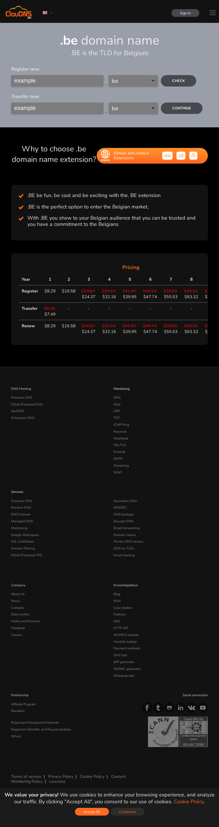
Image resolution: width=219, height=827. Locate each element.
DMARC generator (127, 669)
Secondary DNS (125, 501)
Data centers (20, 614)
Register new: (25, 69)
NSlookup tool (123, 675)
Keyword (120, 431)
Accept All (92, 811)
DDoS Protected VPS (26, 555)
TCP (116, 417)
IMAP (117, 472)
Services (17, 491)
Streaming (121, 465)
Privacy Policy (60, 776)
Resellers (18, 710)
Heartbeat (120, 438)
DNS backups (123, 514)
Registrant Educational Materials (35, 722)
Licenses (57, 781)
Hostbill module (125, 641)
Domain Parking (23, 548)
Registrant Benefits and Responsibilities (41, 729)
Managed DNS (22, 521)
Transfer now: (25, 96)
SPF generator (123, 662)
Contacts (17, 607)
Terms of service (26, 776)
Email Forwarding (126, 528)
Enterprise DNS (23, 417)
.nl (181, 154)
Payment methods (127, 648)
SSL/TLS (119, 445)
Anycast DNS (123, 521)
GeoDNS (17, 411)
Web (117, 404)
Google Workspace (25, 535)
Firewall (119, 451)
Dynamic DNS (21, 501)
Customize (127, 811)
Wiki (117, 601)
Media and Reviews (25, 621)
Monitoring (121, 388)
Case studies (123, 607)
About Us (18, 594)
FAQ (116, 621)
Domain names (124, 535)
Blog (116, 594)
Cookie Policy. (189, 801)
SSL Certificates (22, 541)
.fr (193, 154)
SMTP (117, 458)
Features (119, 614)
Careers (17, 635)
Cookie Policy (92, 776)
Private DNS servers (128, 541)
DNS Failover (21, 514)
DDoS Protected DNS (27, 404)
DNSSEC (120, 507)
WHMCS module (126, 635)
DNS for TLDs (123, 548)
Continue (181, 108)
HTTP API (120, 628)
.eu (167, 154)
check (178, 80)
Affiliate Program (23, 704)
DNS (117, 397)
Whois (16, 736)
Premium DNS (21, 397)
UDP (116, 411)
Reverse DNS (21, 507)
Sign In (185, 13)
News (15, 601)
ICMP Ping (121, 424)
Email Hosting (124, 555)
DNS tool (120, 655)
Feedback (18, 628)
